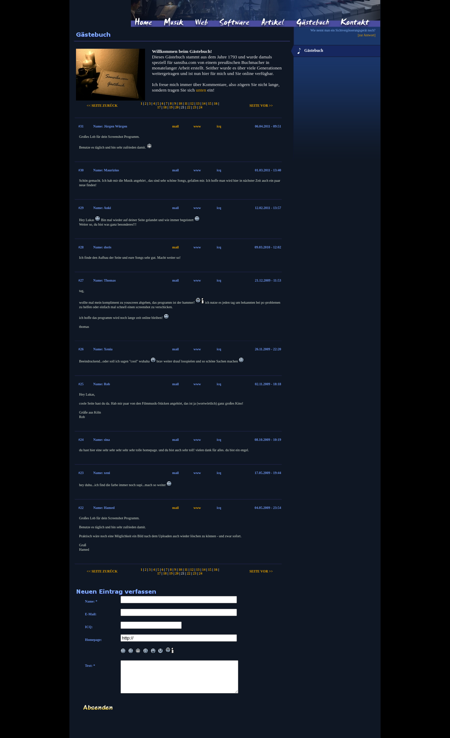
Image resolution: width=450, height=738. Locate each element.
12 (192, 103)
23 (195, 107)
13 (198, 103)
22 (188, 107)
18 (164, 107)
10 (180, 103)
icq (219, 126)
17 (159, 107)
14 (203, 103)
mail (175, 126)
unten (201, 90)
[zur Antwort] (366, 35)
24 (200, 107)
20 (177, 107)
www (197, 126)
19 (171, 107)
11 (186, 103)
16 (215, 103)
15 (209, 103)
